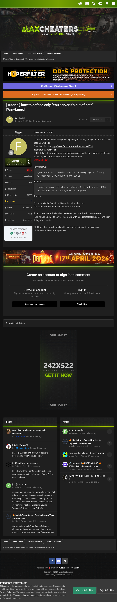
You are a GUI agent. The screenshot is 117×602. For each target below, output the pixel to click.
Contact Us (75, 568)
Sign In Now (82, 304)
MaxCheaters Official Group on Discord (58, 86)
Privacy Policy (63, 568)
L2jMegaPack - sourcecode (25, 463)
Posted (34, 436)
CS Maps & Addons (41, 121)
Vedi (71, 482)
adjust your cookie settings (33, 595)
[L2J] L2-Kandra (19, 484)
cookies (34, 592)
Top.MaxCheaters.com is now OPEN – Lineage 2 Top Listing (58, 94)
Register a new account (35, 304)
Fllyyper (21, 118)
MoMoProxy (74, 456)
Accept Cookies (83, 590)
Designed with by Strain (47, 568)
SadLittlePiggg (75, 469)
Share (83, 119)
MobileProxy (20, 521)
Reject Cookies (106, 590)
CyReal (18, 466)
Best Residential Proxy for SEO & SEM (86, 453)
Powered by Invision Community (59, 575)
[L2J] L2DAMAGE (20, 445)
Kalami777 (19, 487)
